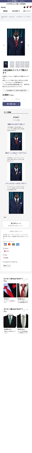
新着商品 (5, 11)
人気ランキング (27, 11)
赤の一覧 (11, 16)
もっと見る (26, 279)
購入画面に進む (13, 104)
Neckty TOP (4, 16)
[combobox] (8, 99)
